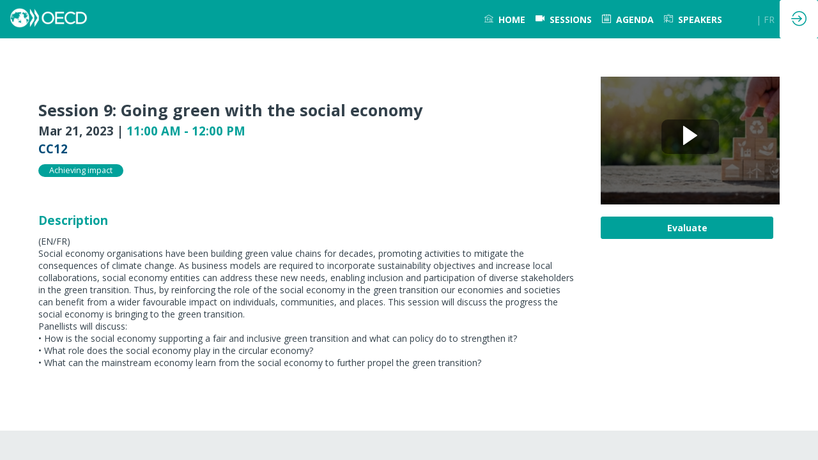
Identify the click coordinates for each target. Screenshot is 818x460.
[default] (564, 19)
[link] (504, 19)
